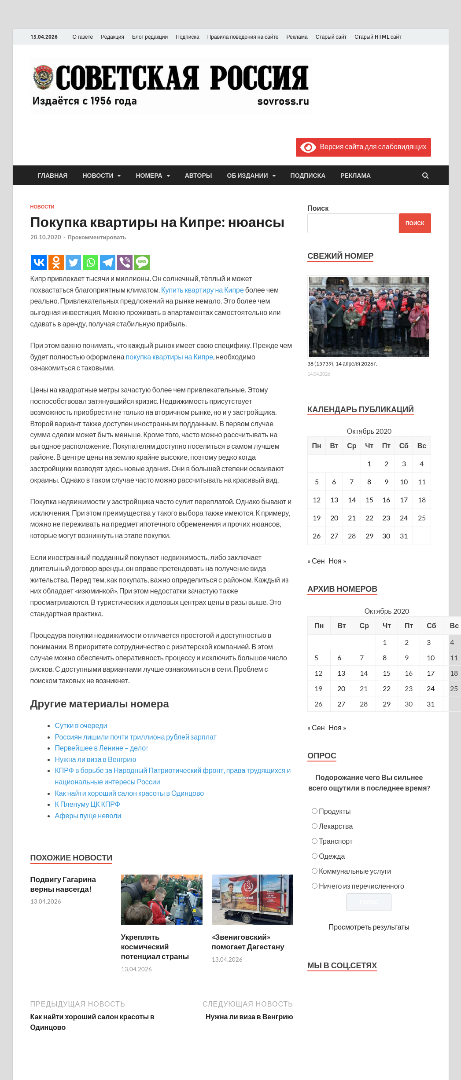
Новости (97, 175)
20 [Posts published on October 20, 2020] (341, 688)
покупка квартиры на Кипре (170, 356)
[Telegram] (107, 262)
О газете (83, 36)
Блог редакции (150, 36)
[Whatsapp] (90, 262)
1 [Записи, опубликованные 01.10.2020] (369, 463)
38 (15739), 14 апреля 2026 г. (342, 363)
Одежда (332, 856)
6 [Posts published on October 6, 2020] (339, 657)
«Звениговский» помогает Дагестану (248, 941)
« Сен (316, 560)
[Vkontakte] (39, 262)
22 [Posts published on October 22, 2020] (387, 688)
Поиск (317, 208)
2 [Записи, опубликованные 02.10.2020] (386, 463)
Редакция (112, 36)
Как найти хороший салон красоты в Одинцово (129, 793)
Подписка (187, 36)
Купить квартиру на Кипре (202, 290)
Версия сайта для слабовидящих (363, 146)
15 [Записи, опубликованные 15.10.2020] (369, 499)
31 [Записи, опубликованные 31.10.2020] (404, 535)
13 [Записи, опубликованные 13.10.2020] (334, 499)
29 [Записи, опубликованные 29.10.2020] (369, 535)
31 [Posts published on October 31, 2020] (431, 703)
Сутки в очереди (81, 725)
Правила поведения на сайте (243, 36)
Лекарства (336, 826)
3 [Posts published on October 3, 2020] (429, 642)
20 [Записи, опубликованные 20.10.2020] (334, 517)
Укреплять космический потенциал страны (155, 946)
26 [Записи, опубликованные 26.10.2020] (317, 535)
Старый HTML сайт (378, 36)
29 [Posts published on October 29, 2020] (387, 703)
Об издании (247, 175)
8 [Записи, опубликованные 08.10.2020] (369, 481)
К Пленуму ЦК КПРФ (88, 804)
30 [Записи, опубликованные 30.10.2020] (386, 535)
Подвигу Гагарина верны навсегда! (63, 884)
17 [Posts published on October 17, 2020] (431, 673)
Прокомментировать (97, 237)
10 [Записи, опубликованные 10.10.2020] (404, 481)
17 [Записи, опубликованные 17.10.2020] (404, 499)
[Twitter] (73, 262)
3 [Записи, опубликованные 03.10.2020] (404, 463)
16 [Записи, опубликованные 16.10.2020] (386, 499)
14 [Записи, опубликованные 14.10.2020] (352, 499)
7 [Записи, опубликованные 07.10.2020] (352, 481)
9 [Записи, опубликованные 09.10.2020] (386, 481)
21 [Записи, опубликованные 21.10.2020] (352, 517)
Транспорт (336, 841)
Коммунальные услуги (355, 871)
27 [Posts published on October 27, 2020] (341, 703)
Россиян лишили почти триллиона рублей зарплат (136, 736)
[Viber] (125, 262)
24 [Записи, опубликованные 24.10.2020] (404, 517)
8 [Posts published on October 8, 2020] (385, 657)
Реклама (296, 36)
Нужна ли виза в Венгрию (95, 759)
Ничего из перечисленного (361, 886)
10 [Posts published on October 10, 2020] (431, 657)
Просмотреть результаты (369, 927)
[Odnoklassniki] (56, 262)
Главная (53, 175)
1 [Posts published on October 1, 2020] (385, 642)
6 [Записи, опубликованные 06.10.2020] (334, 481)
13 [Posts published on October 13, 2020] (341, 673)
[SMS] (142, 262)
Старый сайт (331, 36)
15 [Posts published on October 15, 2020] (387, 673)
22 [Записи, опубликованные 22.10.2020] (369, 517)
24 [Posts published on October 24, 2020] (431, 688)
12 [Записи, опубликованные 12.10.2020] (317, 499)
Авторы (198, 175)
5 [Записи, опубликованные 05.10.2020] (317, 481)
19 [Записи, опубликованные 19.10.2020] (317, 517)
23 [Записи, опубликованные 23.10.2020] (386, 517)
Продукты (334, 811)
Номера (149, 175)
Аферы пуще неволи (88, 815)
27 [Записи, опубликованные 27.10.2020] (334, 535)
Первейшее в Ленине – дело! (101, 747)
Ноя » (337, 560)
